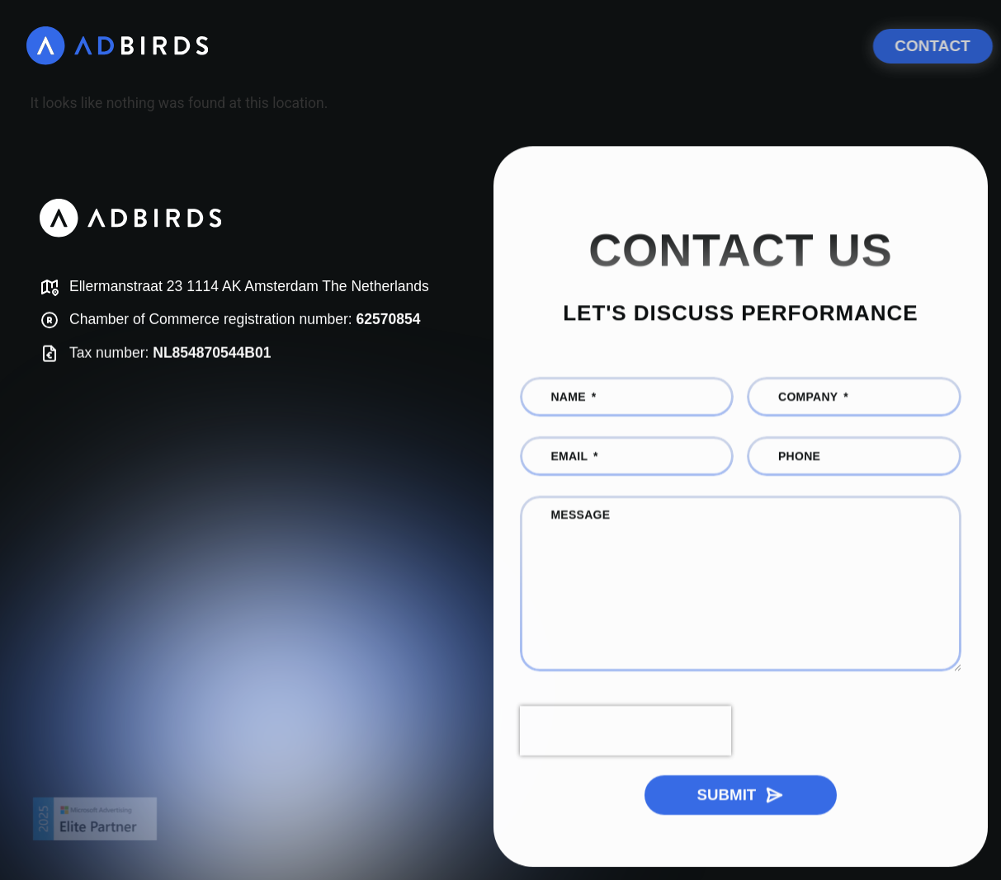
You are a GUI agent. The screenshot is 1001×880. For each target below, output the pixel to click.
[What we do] (382, 45)
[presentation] (625, 734)
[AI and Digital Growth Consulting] (617, 45)
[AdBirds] (118, 45)
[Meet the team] (813, 45)
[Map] (247, 288)
